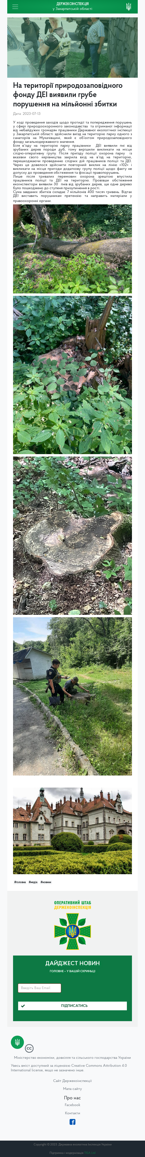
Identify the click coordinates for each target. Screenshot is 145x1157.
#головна (20, 882)
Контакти (72, 1113)
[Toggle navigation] (15, 7)
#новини (46, 882)
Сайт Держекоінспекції (72, 1081)
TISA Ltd (89, 1153)
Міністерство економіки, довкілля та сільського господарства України (72, 1058)
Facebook (72, 1105)
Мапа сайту (72, 1089)
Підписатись (54, 1006)
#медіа (33, 882)
